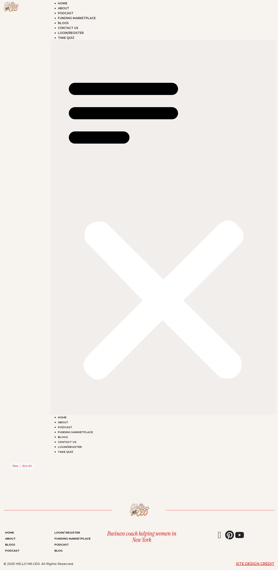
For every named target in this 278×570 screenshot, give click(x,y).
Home (62, 3)
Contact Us (68, 28)
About (63, 8)
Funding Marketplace (77, 18)
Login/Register (71, 33)
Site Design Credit (255, 563)
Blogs (63, 23)
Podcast (65, 13)
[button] (163, 227)
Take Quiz (66, 38)
